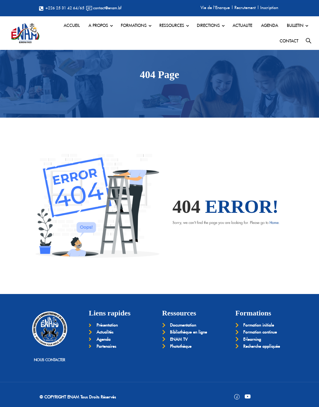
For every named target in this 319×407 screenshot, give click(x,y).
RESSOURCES (171, 25)
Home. (275, 222)
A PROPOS (98, 25)
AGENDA (269, 25)
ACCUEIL (72, 25)
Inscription (269, 7)
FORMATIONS (134, 25)
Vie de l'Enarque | (217, 7)
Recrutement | (246, 7)
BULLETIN (295, 25)
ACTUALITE (242, 25)
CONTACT (289, 40)
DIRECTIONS (208, 25)
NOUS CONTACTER (49, 360)
